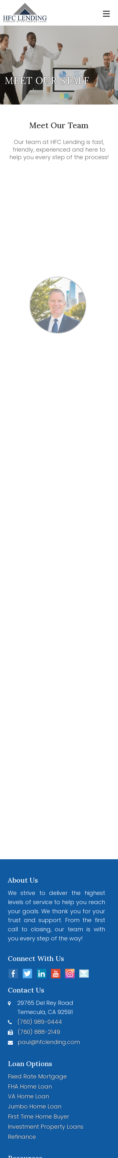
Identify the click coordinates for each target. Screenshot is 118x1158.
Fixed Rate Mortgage (37, 1076)
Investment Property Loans (45, 1126)
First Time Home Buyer (38, 1116)
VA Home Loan (28, 1096)
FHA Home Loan (30, 1086)
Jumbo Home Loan (34, 1106)
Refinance (22, 1136)
